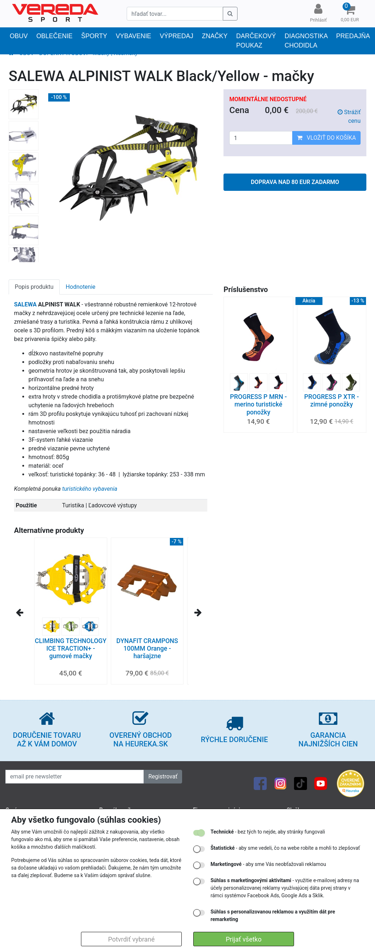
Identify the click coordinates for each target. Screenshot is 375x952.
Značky (214, 36)
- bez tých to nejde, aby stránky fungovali (268, 832)
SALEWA (25, 304)
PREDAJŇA (353, 36)
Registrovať (162, 776)
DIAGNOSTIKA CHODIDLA (306, 40)
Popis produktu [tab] (34, 286)
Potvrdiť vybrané (131, 939)
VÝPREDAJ (176, 36)
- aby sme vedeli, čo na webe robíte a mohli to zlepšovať (285, 848)
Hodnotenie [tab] (80, 286)
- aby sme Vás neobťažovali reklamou (268, 864)
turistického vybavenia (89, 488)
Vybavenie (133, 36)
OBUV (19, 36)
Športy (94, 36)
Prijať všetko (243, 939)
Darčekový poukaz (256, 40)
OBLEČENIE (54, 36)
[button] (349, 13)
